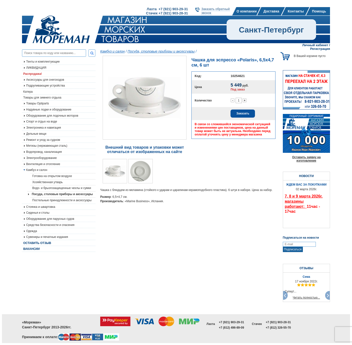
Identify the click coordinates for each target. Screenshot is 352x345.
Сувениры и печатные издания (47, 237)
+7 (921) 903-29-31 (231, 322)
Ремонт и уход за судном (43, 140)
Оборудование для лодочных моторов (52, 115)
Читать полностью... (306, 297)
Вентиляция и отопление (43, 164)
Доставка (271, 11)
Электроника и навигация (43, 127)
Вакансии (31, 249)
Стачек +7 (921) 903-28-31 (167, 13)
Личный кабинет (315, 45)
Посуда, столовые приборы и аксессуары (62, 194)
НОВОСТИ (306, 176)
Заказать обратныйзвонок (215, 11)
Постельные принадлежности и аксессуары (62, 200)
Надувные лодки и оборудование (48, 109)
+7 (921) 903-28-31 (278, 322)
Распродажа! (32, 74)
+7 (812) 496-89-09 (231, 327)
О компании (247, 11)
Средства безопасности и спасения (50, 225)
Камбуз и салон (112, 51)
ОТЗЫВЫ (306, 268)
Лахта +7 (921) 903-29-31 (167, 9)
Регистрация (320, 49)
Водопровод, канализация (44, 152)
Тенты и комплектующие (43, 61)
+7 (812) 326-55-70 (278, 327)
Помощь (319, 11)
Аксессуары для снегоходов (45, 79)
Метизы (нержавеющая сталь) (46, 145)
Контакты (296, 11)
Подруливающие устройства (45, 85)
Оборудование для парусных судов (50, 219)
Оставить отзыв (37, 243)
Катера (28, 91)
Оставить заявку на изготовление (306, 159)
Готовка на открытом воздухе (52, 176)
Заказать (242, 113)
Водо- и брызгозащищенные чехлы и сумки (61, 188)
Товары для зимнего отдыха (42, 97)
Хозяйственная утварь (47, 182)
